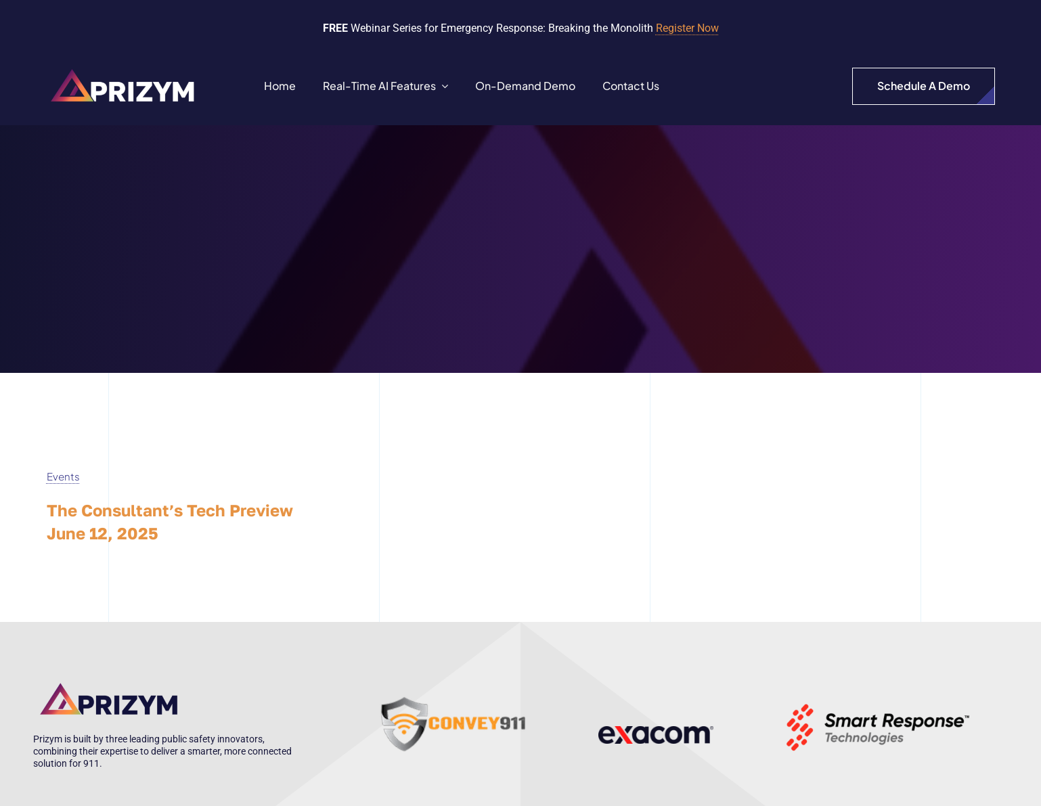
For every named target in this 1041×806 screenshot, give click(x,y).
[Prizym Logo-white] (124, 67)
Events (63, 476)
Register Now (687, 28)
